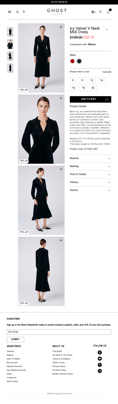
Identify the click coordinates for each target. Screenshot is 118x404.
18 (83, 88)
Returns (10, 355)
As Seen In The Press (62, 355)
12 (91, 80)
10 (82, 80)
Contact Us (12, 378)
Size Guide (107, 72)
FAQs (9, 374)
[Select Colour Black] (79, 61)
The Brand (57, 352)
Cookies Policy (59, 370)
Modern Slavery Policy (62, 374)
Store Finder (12, 382)
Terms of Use (58, 363)
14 (101, 80)
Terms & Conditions (61, 359)
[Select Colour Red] (72, 61)
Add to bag (94, 99)
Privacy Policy (58, 367)
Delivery (10, 352)
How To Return (13, 359)
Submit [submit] (15, 340)
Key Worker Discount (16, 370)
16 (73, 88)
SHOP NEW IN (59, 2)
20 (93, 88)
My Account (12, 363)
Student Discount (14, 367)
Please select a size (79, 72)
